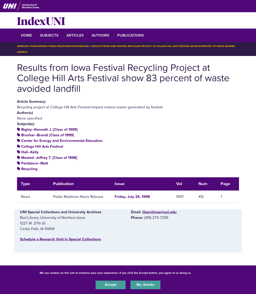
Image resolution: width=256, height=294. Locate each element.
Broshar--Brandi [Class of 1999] (47, 135)
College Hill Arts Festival (42, 146)
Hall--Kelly (30, 152)
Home (26, 35)
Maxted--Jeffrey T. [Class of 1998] (49, 157)
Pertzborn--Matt (34, 163)
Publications (130, 35)
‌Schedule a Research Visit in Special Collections (60, 239)
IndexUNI (41, 20)
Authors (100, 35)
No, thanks (145, 285)
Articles (75, 35)
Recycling (29, 168)
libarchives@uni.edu (159, 212)
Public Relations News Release (69, 46)
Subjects (49, 35)
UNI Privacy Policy (205, 272)
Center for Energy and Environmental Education (62, 140)
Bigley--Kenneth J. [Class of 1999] (49, 129)
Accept (110, 285)
